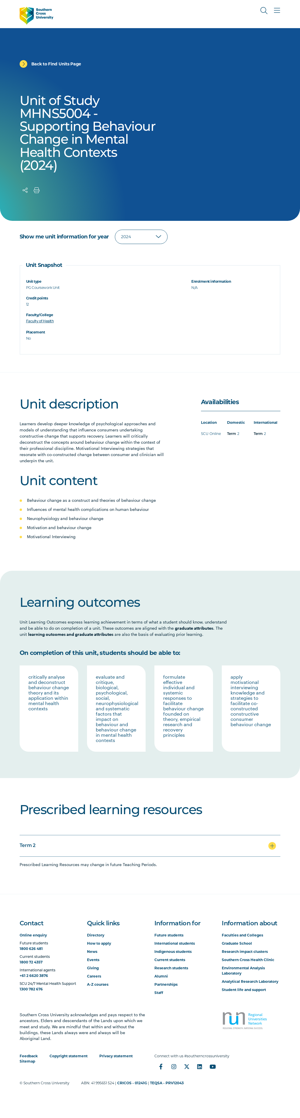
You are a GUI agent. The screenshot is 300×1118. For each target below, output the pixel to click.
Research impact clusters (245, 951)
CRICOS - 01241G (132, 1083)
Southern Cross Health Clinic (248, 960)
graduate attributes (194, 628)
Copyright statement (69, 1056)
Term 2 (27, 845)
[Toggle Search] (264, 10)
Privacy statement (116, 1056)
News (92, 951)
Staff (158, 992)
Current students (169, 960)
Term (231, 434)
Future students (168, 935)
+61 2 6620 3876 (34, 975)
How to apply (99, 943)
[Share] (25, 190)
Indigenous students (173, 951)
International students (174, 943)
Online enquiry (33, 935)
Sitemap (27, 1061)
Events (93, 960)
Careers (94, 976)
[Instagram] (173, 1066)
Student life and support (244, 989)
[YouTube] (212, 1066)
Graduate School (237, 943)
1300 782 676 (31, 989)
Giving (93, 968)
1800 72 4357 (31, 962)
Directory (95, 935)
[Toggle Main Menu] (276, 10)
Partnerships (166, 984)
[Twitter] (186, 1066)
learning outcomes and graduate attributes (70, 634)
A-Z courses (97, 984)
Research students (171, 968)
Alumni (161, 976)
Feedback (29, 1056)
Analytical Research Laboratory (250, 981)
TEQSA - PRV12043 (167, 1083)
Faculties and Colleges (242, 935)
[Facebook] (160, 1066)
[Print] (36, 190)
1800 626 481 (31, 948)
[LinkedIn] (199, 1066)
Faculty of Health (40, 321)
